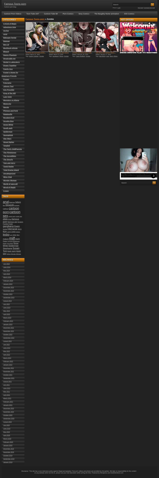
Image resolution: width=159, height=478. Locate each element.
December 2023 (8, 287)
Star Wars (7, 139)
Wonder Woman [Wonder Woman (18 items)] (16, 254)
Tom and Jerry (9, 163)
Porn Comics (68, 14)
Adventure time (9, 27)
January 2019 (7, 462)
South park (7, 128)
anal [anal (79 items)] (6, 202)
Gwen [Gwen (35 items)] (17, 226)
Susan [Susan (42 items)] (16, 248)
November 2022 (8, 331)
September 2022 (8, 338)
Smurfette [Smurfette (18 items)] (10, 243)
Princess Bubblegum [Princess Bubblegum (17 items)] (14, 241)
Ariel (5, 34)
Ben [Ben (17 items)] (4, 205)
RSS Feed (140, 7)
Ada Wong (102, 56)
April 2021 (6, 395)
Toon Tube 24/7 (32, 14)
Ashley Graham (34, 56)
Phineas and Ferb (10, 111)
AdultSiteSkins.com (117, 473)
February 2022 (8, 361)
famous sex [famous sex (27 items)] (12, 222)
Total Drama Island (11, 170)
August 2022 (7, 341)
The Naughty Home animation (107, 14)
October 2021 (7, 375)
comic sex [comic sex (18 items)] (19, 216)
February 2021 (8, 402)
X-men (6, 191)
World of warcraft (10, 184)
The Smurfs (8, 160)
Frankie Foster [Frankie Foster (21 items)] (8, 224)
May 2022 (6, 351)
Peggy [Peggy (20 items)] (5, 241)
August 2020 (7, 422)
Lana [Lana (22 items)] (9, 232)
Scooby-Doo (8, 121)
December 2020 (8, 408)
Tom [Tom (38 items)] (5, 251)
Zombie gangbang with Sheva (59, 53)
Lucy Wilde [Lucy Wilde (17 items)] (13, 235)
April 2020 (6, 435)
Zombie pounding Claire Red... (82, 53)
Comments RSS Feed (149, 7)
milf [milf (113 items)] (12, 238)
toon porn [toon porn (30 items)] (12, 251)
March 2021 (7, 398)
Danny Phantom (10, 55)
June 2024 (6, 267)
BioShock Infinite (10, 48)
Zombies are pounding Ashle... (36, 53)
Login (119, 7)
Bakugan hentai (9, 38)
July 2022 (6, 345)
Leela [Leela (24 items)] (13, 232)
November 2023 (8, 291)
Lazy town (7, 97)
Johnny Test (8, 86)
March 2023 (7, 318)
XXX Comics (129, 14)
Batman (6, 41)
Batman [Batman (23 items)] (12, 202)
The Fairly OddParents (12, 149)
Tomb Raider (8, 167)
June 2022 (6, 348)
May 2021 (6, 392)
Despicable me (9, 59)
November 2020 (8, 412)
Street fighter (8, 142)
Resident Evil (8, 118)
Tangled (6, 146)
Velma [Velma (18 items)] (9, 254)
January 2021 (7, 405)
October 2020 (7, 415)
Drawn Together (10, 66)
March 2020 (7, 439)
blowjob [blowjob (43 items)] (10, 205)
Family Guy (8, 69)
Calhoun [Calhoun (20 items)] (5, 209)
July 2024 (6, 264)
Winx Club (7, 177)
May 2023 (6, 311)
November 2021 (8, 371)
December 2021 (8, 368)
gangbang (56, 56)
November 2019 (8, 452)
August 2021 (7, 381)
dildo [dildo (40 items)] (5, 219)
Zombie (41, 56)
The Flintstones (9, 153)
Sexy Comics (84, 14)
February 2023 (8, 321)
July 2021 (6, 385)
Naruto (6, 107)
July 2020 (6, 425)
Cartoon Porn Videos (12, 14)
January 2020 (7, 445)
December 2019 (8, 449)
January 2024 (7, 284)
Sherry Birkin (114, 56)
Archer (6, 31)
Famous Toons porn (15, 3)
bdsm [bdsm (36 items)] (18, 202)
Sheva (61, 56)
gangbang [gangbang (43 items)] (8, 226)
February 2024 (8, 281)
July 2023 (6, 304)
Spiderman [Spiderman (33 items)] (13, 246)
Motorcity (7, 104)
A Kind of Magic (9, 24)
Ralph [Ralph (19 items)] (5, 243)
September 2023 (8, 297)
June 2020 (6, 429)
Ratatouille (7, 114)
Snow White (8, 125)
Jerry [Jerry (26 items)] (20, 229)
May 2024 (6, 271)
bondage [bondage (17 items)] (17, 205)
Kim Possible (8, 90)
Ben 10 (6, 45)
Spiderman (7, 132)
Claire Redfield (80, 56)
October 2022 (7, 334)
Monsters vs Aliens (11, 100)
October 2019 (7, 455)
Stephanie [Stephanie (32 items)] (7, 248)
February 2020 (8, 442)
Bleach (6, 52)
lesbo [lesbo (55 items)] (6, 234)
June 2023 (6, 308)
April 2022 (6, 355)
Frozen (6, 79)
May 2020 (6, 432)
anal (107, 56)
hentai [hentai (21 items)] (5, 229)
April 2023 (6, 314)
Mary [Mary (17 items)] (18, 235)
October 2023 (7, 294)
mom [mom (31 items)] (17, 239)
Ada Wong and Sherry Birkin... (106, 53)
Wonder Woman (10, 181)
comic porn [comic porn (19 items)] (12, 216)
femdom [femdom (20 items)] (20, 222)
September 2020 (8, 418)
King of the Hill (9, 93)
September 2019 (8, 459)
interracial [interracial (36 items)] (12, 229)
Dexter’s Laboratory (11, 62)
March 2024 (7, 277)
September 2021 (8, 378)
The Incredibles (9, 156)
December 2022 (8, 328)
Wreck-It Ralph (9, 188)
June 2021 (6, 388)
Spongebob (8, 135)
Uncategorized (9, 174)
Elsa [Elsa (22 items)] (9, 219)
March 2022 (7, 358)
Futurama (7, 83)
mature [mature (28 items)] (6, 239)
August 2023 (7, 301)
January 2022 (7, 365)
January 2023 (7, 324)
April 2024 (6, 274)
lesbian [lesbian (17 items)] (18, 232)
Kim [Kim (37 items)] (5, 231)
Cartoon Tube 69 (51, 14)
